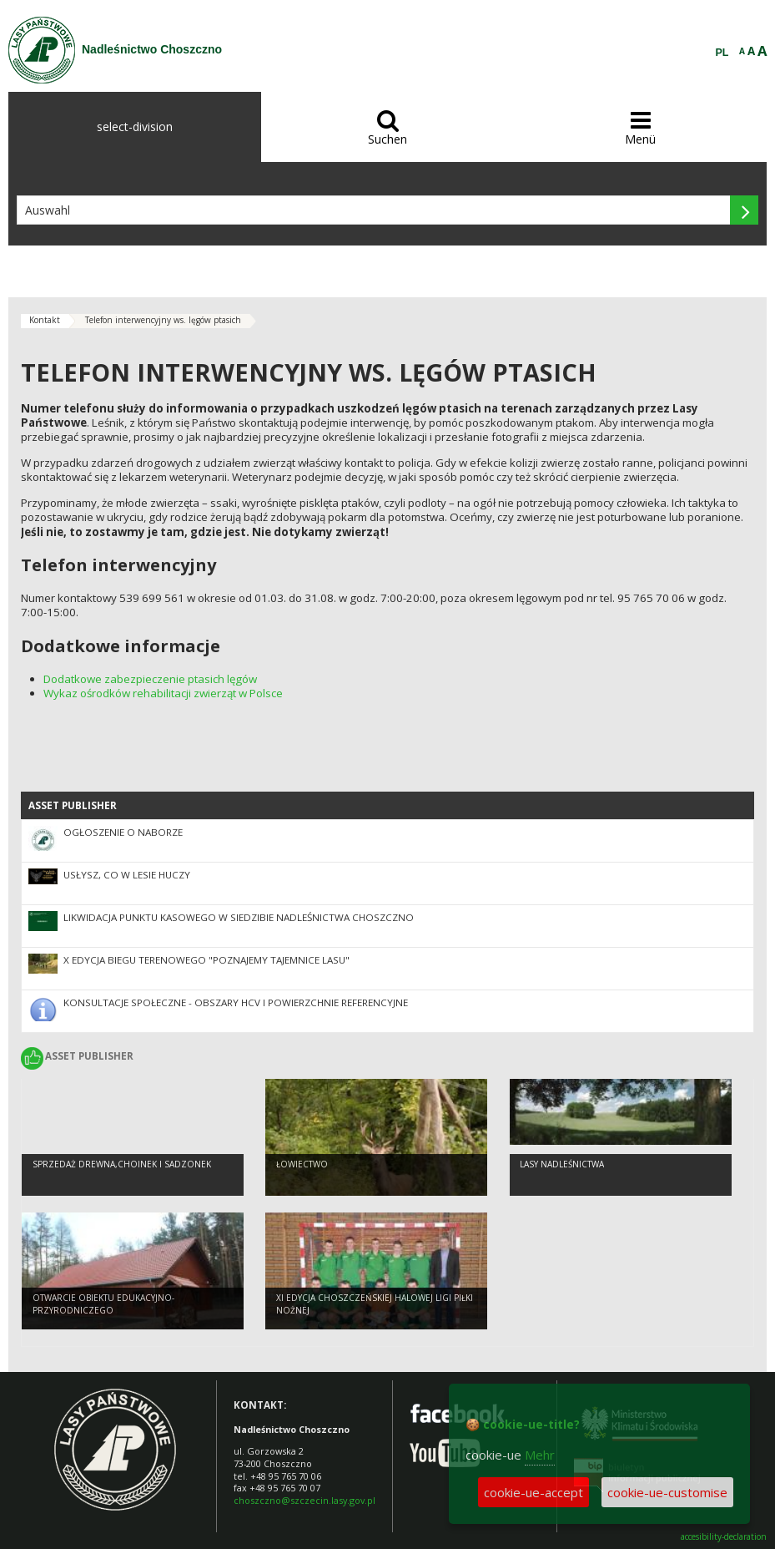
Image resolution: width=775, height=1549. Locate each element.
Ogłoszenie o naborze (123, 832)
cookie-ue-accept (533, 1492)
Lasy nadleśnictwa (562, 1164)
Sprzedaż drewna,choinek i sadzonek (122, 1164)
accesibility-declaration (724, 1536)
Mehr (540, 1454)
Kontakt (44, 320)
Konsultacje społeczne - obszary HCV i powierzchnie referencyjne (235, 1002)
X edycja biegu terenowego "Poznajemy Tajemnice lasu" (206, 960)
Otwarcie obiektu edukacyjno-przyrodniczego (103, 1304)
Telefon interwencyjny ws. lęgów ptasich (163, 320)
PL (722, 52)
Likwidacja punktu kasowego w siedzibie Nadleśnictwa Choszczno (238, 917)
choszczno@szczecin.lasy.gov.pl (304, 1500)
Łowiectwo (302, 1164)
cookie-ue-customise (667, 1492)
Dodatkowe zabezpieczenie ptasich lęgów (150, 678)
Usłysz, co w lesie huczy (126, 874)
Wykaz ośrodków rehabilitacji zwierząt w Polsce (163, 693)
